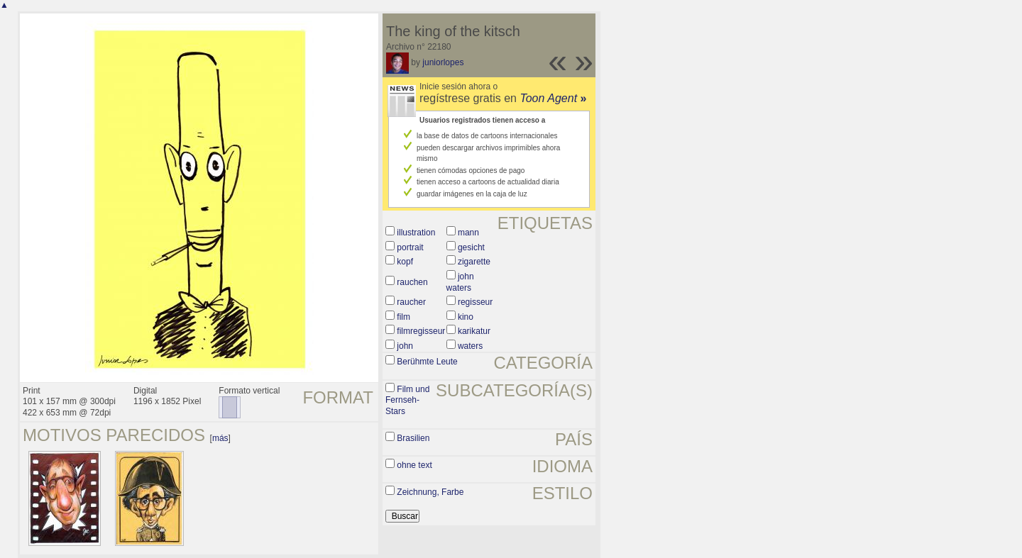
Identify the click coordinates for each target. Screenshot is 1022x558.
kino (465, 317)
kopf (405, 262)
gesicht (471, 247)
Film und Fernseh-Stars (407, 400)
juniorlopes (442, 62)
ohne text (414, 465)
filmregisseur (421, 331)
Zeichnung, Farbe (430, 492)
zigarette (474, 262)
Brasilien (413, 438)
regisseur (475, 302)
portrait (410, 247)
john (405, 346)
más (220, 438)
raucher (411, 302)
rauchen (412, 282)
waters (470, 346)
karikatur (474, 331)
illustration (416, 233)
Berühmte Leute (427, 362)
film (403, 317)
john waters (460, 282)
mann (468, 233)
